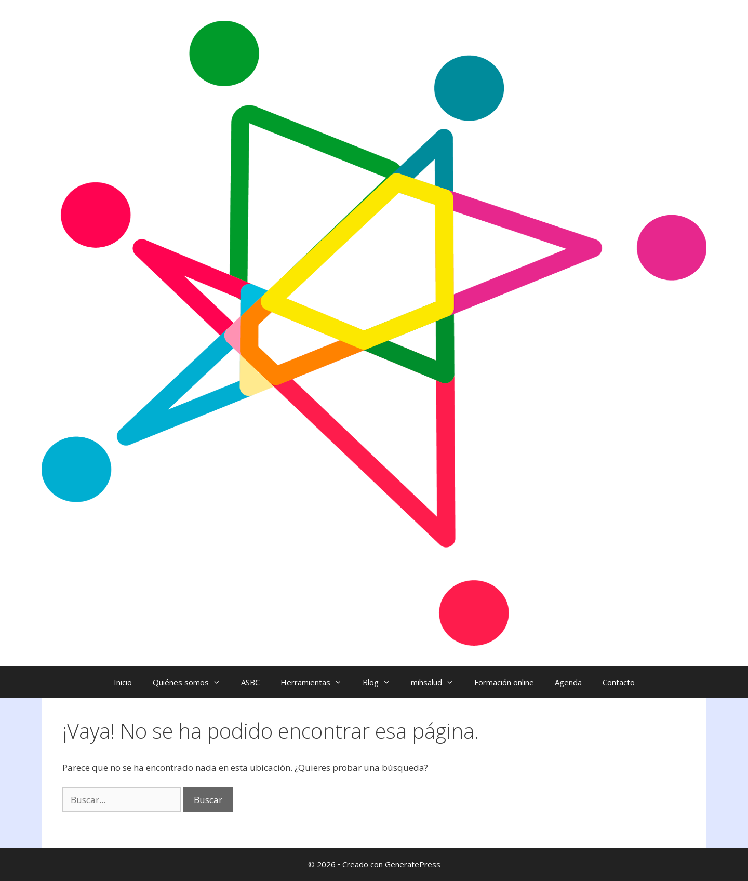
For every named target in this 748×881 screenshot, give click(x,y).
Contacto (619, 682)
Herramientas (316, 682)
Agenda (568, 682)
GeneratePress (412, 864)
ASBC (250, 682)
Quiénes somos (192, 682)
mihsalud (437, 682)
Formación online (504, 682)
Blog (381, 682)
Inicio (123, 682)
